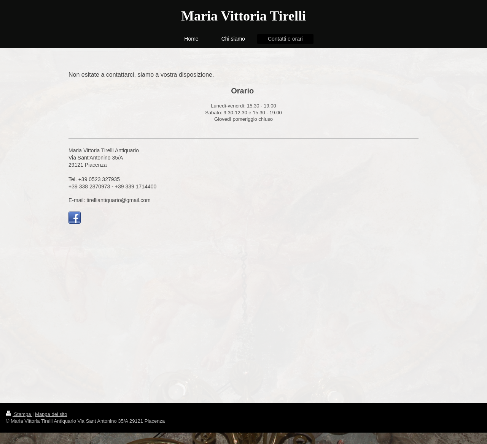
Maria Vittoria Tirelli (243, 16)
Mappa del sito (51, 414)
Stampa (19, 414)
